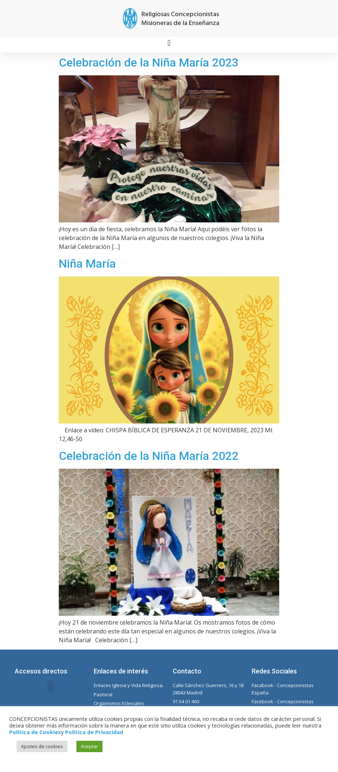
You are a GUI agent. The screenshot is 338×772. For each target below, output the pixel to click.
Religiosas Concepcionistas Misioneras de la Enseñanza (180, 19)
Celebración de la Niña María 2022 (148, 456)
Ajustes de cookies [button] (42, 746)
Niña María (87, 264)
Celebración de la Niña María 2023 (148, 62)
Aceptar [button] (89, 746)
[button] (168, 43)
